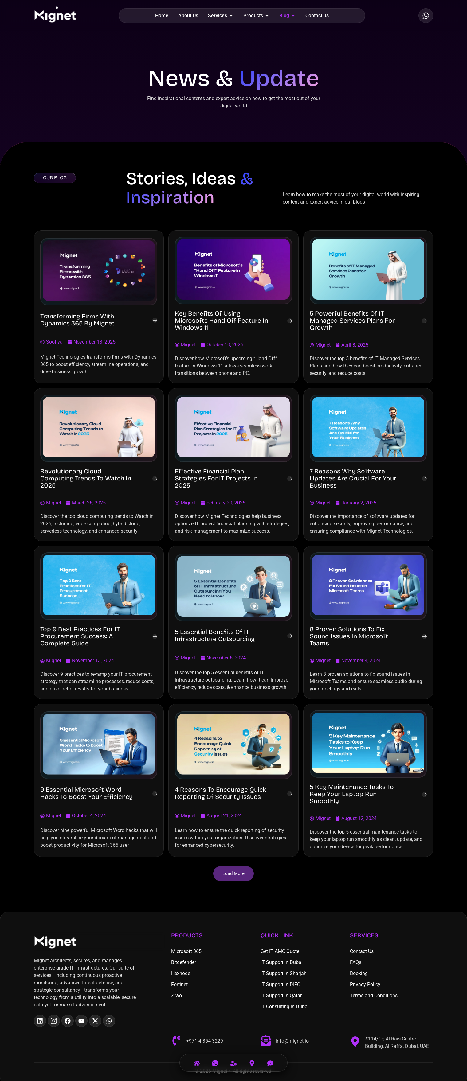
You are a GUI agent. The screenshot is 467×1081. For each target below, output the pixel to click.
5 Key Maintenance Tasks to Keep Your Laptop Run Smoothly (352, 794)
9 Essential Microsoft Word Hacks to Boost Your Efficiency (86, 793)
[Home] (196, 1059)
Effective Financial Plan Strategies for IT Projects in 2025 (216, 478)
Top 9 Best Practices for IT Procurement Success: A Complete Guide (80, 636)
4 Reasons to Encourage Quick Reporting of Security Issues (220, 793)
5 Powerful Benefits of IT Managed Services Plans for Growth (352, 321)
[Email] (270, 1059)
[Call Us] (215, 1059)
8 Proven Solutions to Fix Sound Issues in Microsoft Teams (349, 636)
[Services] (233, 1059)
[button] (233, 873)
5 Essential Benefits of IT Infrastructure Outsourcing (215, 635)
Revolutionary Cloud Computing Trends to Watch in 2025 (85, 478)
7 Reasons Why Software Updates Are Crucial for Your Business (353, 478)
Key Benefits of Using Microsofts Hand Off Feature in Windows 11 (221, 321)
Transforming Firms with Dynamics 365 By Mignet (77, 320)
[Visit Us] (252, 1059)
